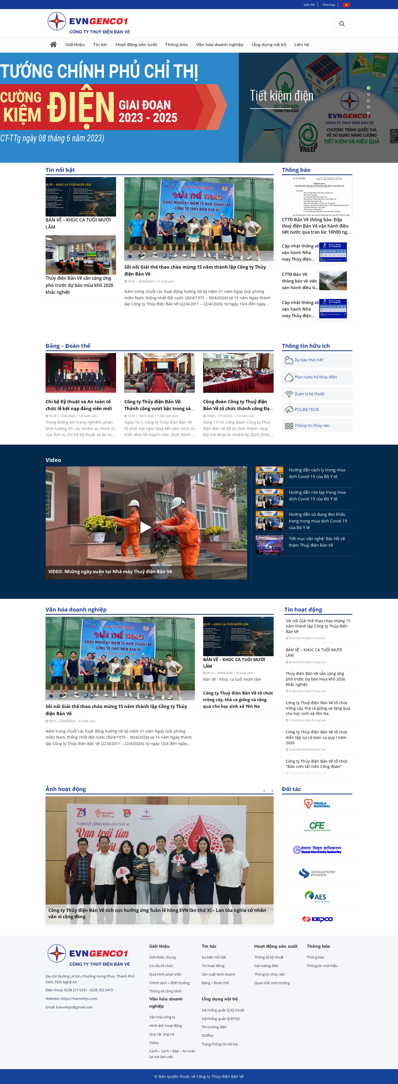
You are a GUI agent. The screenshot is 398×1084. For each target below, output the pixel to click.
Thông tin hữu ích (306, 345)
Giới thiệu (75, 44)
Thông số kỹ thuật (269, 957)
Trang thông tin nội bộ (220, 1044)
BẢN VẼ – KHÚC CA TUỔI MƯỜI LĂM (78, 223)
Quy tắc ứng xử (161, 1034)
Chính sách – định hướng (169, 982)
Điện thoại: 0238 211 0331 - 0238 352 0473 (79, 989)
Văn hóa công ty (162, 1016)
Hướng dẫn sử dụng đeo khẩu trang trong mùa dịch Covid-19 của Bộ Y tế (318, 520)
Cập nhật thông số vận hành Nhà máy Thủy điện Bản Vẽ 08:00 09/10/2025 (300, 252)
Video (53, 460)
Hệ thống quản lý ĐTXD (221, 1018)
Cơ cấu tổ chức (161, 965)
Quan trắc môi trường (272, 982)
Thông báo (176, 44)
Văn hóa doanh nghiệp (219, 44)
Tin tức (100, 44)
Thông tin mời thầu (322, 965)
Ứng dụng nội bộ (269, 44)
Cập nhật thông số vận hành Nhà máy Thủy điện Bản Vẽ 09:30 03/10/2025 (300, 309)
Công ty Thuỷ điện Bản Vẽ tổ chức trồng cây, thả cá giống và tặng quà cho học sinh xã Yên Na (238, 699)
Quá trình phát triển (165, 974)
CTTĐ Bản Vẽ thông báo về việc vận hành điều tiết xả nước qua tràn (300, 281)
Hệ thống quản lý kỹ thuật (223, 1010)
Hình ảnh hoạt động (165, 1025)
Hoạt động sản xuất (136, 44)
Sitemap (329, 4)
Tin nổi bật (60, 169)
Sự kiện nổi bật (214, 957)
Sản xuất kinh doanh (218, 974)
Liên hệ (309, 4)
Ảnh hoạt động (66, 789)
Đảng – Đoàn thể (68, 345)
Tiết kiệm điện (282, 94)
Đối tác (291, 789)
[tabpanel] (199, 101)
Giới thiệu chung (162, 957)
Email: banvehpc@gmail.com (69, 1007)
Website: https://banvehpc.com (71, 998)
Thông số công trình (165, 991)
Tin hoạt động (303, 609)
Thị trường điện (214, 1026)
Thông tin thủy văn (269, 974)
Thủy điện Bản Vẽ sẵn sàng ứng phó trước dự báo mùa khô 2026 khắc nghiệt (79, 285)
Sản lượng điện (266, 965)
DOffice (207, 1035)
